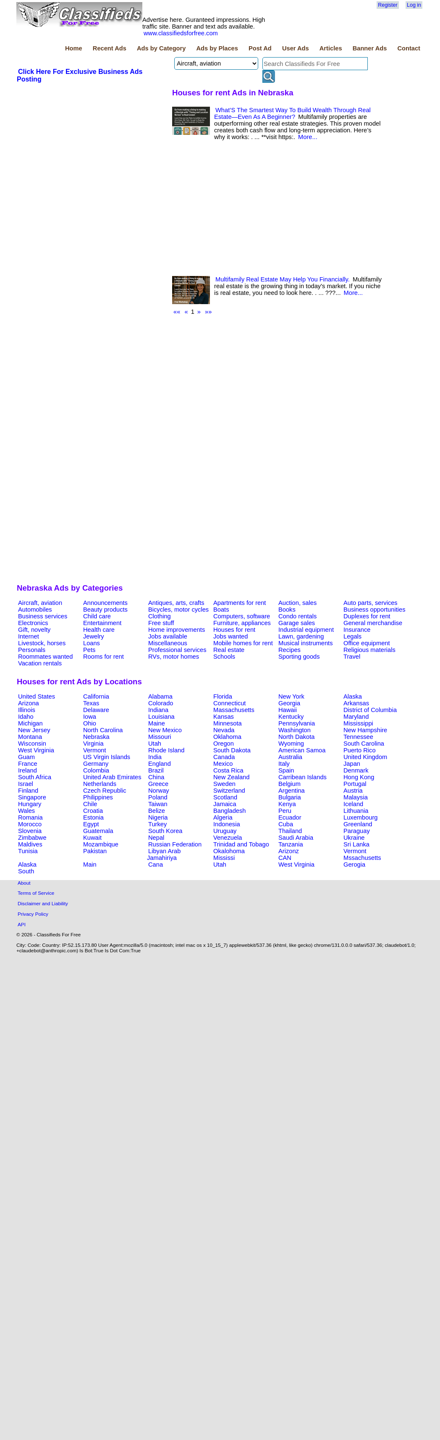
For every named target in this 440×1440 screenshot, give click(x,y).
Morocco (30, 824)
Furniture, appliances (242, 623)
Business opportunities (374, 609)
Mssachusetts (362, 857)
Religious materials (369, 649)
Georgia (289, 703)
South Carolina (363, 743)
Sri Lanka (356, 844)
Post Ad (260, 48)
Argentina (291, 790)
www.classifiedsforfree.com (181, 33)
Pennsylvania (296, 723)
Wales (26, 810)
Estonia (93, 817)
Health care (99, 629)
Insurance (356, 629)
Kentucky (291, 716)
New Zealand (231, 777)
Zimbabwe (32, 837)
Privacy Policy (33, 914)
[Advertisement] (91, 336)
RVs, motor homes (173, 656)
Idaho (26, 716)
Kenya (287, 804)
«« (176, 311)
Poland (158, 797)
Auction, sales (297, 602)
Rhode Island (166, 750)
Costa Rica (228, 770)
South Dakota (232, 750)
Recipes (289, 649)
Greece (158, 783)
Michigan (30, 723)
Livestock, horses (41, 643)
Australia (290, 757)
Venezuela (227, 837)
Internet (28, 636)
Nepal (156, 837)
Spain (286, 770)
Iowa (89, 716)
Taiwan (158, 804)
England (159, 763)
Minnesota (227, 723)
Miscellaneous (167, 643)
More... (307, 137)
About (24, 883)
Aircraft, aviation (40, 602)
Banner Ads (370, 48)
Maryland (356, 716)
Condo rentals (297, 616)
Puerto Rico (359, 750)
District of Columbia (370, 710)
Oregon (223, 743)
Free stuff (161, 623)
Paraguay (356, 831)
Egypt (91, 824)
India (155, 757)
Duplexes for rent (366, 616)
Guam (26, 757)
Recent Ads (109, 48)
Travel (351, 656)
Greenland (357, 824)
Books (287, 609)
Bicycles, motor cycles (178, 609)
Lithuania (356, 810)
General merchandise (372, 623)
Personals (31, 649)
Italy (284, 763)
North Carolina (103, 730)
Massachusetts (233, 710)
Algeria (223, 817)
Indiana (158, 710)
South (26, 871)
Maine (156, 723)
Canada (224, 757)
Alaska (352, 696)
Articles (331, 48)
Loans (91, 643)
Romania (30, 817)
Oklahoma (227, 736)
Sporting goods (299, 656)
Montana (30, 736)
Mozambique (100, 844)
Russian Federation (175, 844)
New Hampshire (365, 730)
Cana (155, 864)
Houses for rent (234, 629)
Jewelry (93, 636)
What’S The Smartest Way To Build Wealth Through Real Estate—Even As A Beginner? (292, 113)
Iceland (353, 804)
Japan (351, 763)
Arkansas (356, 703)
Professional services (177, 649)
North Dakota (296, 736)
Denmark (355, 770)
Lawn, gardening (301, 636)
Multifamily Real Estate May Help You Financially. (282, 279)
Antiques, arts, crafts (176, 602)
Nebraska (96, 736)
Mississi (224, 857)
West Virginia (36, 750)
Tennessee (358, 736)
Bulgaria (289, 797)
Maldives (30, 844)
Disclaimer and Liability (43, 903)
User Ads (295, 48)
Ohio (89, 723)
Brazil (156, 770)
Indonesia (226, 824)
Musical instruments (305, 643)
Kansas (223, 716)
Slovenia (30, 831)
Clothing (159, 616)
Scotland (225, 797)
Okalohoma (229, 851)
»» (208, 311)
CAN (284, 857)
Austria (353, 790)
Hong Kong (358, 777)
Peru (284, 810)
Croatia (93, 810)
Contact (408, 48)
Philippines (98, 797)
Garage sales (296, 623)
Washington (294, 730)
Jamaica (224, 804)
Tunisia (28, 851)
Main (90, 864)
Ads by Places (217, 48)
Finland (28, 790)
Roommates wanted (45, 656)
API (22, 924)
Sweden (224, 783)
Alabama (160, 696)
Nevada (224, 730)
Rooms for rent (103, 656)
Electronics (33, 623)
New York (291, 696)
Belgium (289, 783)
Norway (158, 790)
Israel (25, 783)
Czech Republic (104, 790)
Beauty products (105, 609)
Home (73, 48)
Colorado (160, 703)
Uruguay (224, 831)
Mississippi (358, 723)
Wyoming (291, 743)
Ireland (27, 770)
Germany (95, 763)
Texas (91, 703)
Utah (154, 743)
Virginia (93, 743)
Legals (352, 636)
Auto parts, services (370, 602)
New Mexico (165, 730)
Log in (414, 5)
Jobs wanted (230, 636)
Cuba (285, 824)
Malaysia (355, 797)
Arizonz (288, 851)
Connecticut (229, 703)
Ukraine (354, 837)
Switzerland (229, 790)
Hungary (29, 804)
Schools (224, 656)
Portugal (355, 783)
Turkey (157, 824)
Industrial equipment (306, 629)
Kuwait (92, 837)
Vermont (94, 750)
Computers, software (241, 616)
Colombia (96, 770)
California (96, 696)
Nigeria (158, 817)
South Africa (34, 777)
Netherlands (99, 783)
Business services (42, 616)
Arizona (28, 703)
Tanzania (290, 844)
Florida (222, 696)
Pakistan (95, 851)
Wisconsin (32, 743)
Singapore (32, 797)
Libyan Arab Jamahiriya (164, 854)
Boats (221, 609)
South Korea (165, 831)
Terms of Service (36, 893)
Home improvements (176, 629)
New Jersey (34, 730)
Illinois (26, 710)
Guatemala (98, 831)
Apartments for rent (239, 602)
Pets (89, 649)
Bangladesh (229, 810)
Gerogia (354, 864)
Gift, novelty (34, 629)
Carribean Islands (302, 777)
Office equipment (366, 643)
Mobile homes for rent (243, 643)
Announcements (105, 602)
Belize (156, 810)
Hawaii (287, 710)
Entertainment (102, 623)
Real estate (228, 649)
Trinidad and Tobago (241, 844)
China (156, 777)
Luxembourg (360, 817)
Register (387, 5)
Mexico (223, 763)
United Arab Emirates (112, 777)
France (27, 763)
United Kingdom (365, 757)
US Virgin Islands (106, 757)
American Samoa (301, 750)
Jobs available (167, 636)
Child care (97, 616)
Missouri (159, 736)
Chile (90, 804)
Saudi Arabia (295, 837)
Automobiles (35, 609)
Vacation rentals (40, 663)
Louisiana (161, 716)
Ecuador (289, 817)
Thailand (290, 831)
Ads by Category (161, 48)
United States (36, 696)
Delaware (96, 710)
